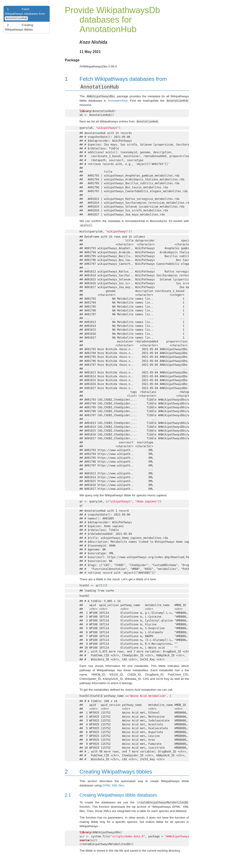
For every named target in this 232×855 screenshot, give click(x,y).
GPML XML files (113, 785)
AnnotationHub (118, 100)
